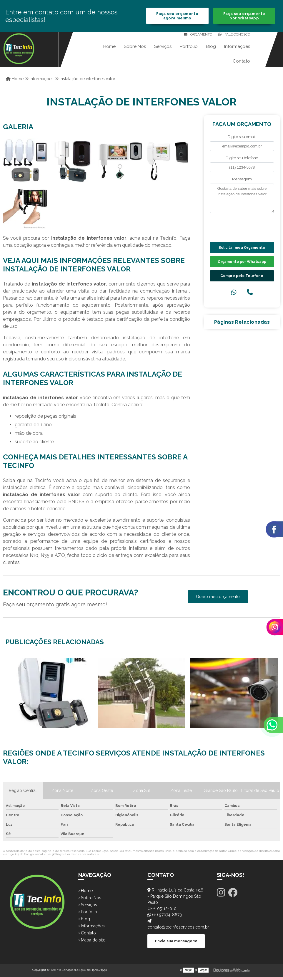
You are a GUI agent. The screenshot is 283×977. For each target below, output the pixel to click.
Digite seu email (242, 137)
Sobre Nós (135, 46)
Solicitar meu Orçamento (242, 248)
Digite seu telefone (242, 158)
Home (109, 46)
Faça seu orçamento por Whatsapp (244, 15)
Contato (241, 61)
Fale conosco (234, 34)
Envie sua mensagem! (176, 941)
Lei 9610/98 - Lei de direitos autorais (72, 854)
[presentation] (245, 227)
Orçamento (198, 34)
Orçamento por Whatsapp (242, 262)
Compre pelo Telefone (241, 276)
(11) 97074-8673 (164, 914)
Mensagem (242, 179)
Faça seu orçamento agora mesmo (177, 15)
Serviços (163, 46)
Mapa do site (91, 940)
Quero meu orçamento (218, 596)
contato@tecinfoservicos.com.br (176, 924)
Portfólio (189, 46)
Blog (211, 46)
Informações (237, 46)
